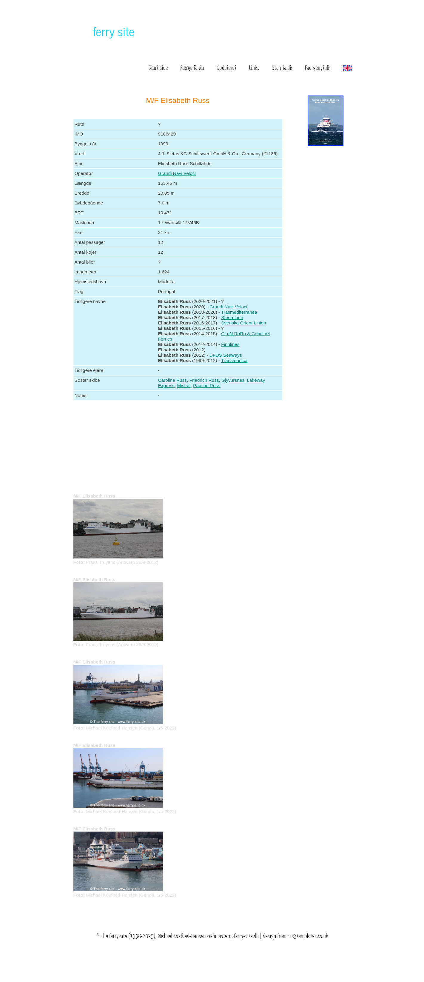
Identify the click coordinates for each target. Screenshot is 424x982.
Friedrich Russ (204, 380)
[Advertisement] (325, 241)
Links (254, 68)
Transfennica (234, 360)
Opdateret (226, 68)
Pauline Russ (206, 385)
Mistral (184, 385)
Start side (157, 68)
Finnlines (230, 344)
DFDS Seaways (225, 355)
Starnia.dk (282, 68)
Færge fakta (194, 68)
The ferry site (113, 936)
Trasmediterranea (239, 312)
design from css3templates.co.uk (295, 936)
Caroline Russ (172, 380)
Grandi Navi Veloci (177, 173)
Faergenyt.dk (317, 68)
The (103, 31)
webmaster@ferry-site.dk (232, 936)
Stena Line (232, 317)
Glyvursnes (232, 380)
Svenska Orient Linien (243, 322)
